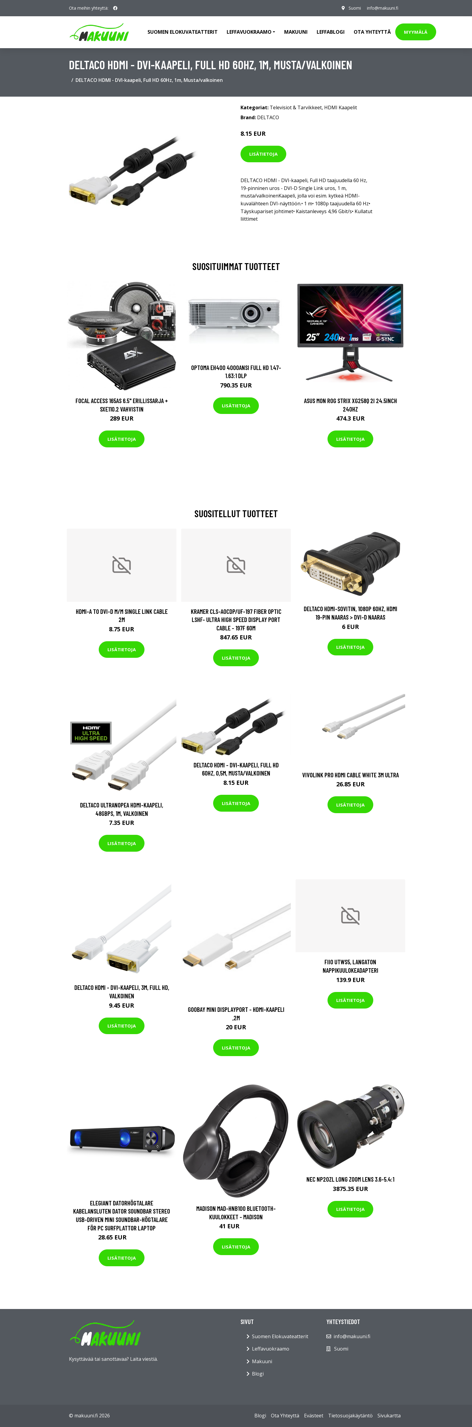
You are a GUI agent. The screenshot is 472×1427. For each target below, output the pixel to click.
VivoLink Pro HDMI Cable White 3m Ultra (350, 775)
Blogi (258, 1373)
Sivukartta (389, 1415)
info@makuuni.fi (382, 8)
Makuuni (296, 32)
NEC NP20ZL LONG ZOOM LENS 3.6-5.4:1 (350, 1179)
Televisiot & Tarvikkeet (296, 107)
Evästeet (313, 1415)
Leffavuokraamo (270, 1348)
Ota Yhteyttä (372, 32)
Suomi (355, 8)
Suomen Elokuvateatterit (280, 1336)
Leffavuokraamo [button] (249, 32)
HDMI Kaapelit (340, 107)
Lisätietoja (263, 154)
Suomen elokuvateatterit (183, 32)
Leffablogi (331, 32)
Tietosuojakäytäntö (350, 1415)
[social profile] (115, 8)
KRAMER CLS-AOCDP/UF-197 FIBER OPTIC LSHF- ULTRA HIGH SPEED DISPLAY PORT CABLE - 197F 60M (236, 620)
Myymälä (415, 32)
